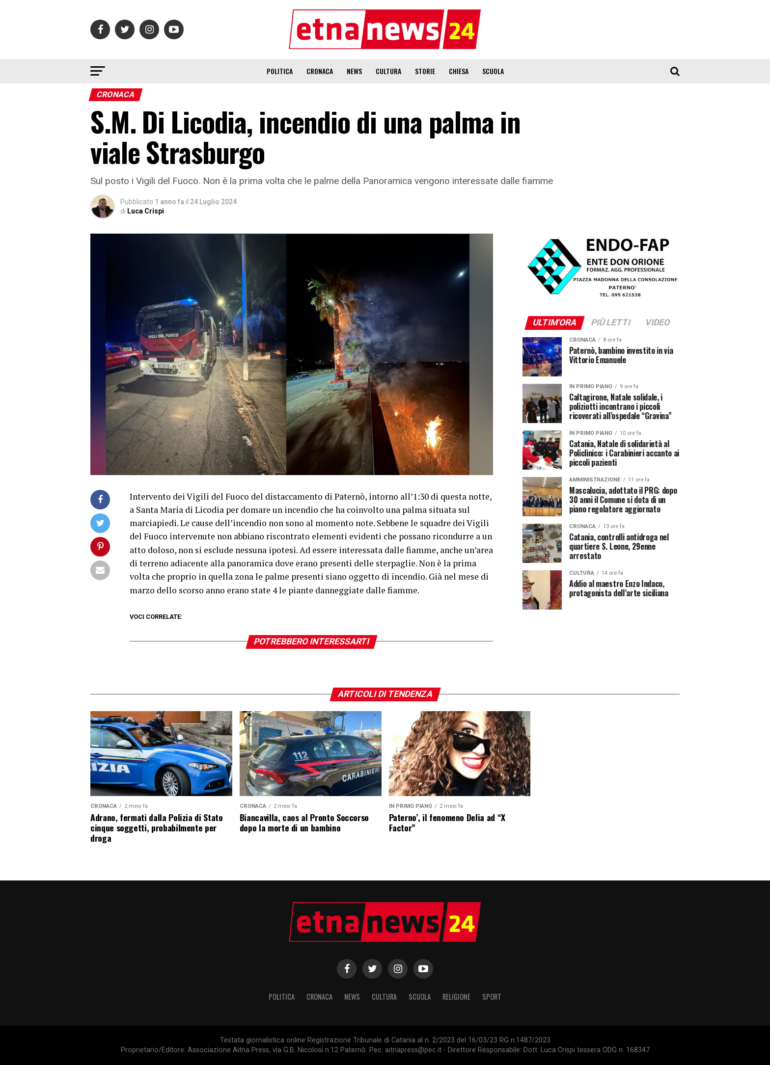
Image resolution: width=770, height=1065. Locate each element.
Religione (456, 996)
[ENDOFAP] (601, 297)
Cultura (388, 71)
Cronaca (319, 71)
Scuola (493, 71)
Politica (280, 71)
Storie (425, 71)
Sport (491, 996)
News (354, 71)
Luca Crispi (145, 211)
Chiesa (458, 71)
